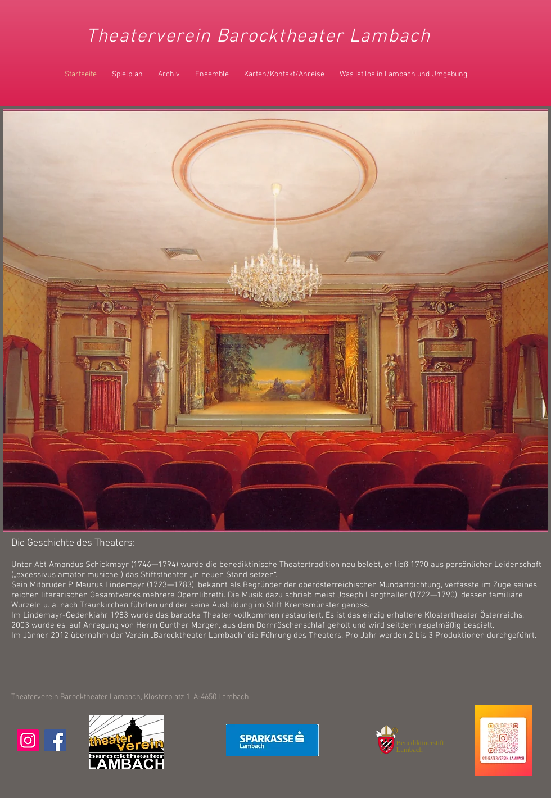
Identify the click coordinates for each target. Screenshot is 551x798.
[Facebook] (55, 740)
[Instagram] (28, 740)
